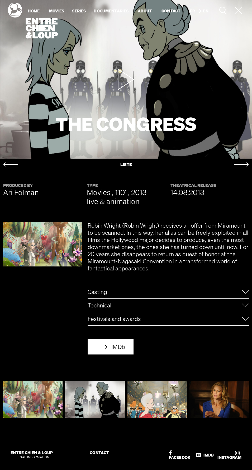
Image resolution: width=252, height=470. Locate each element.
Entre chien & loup (33, 21)
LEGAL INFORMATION (32, 457)
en (205, 10)
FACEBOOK (180, 455)
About (145, 10)
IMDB (205, 455)
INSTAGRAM (229, 455)
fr (192, 10)
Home (34, 10)
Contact (171, 10)
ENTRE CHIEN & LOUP (32, 452)
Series (79, 10)
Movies (56, 10)
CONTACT (99, 452)
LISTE (126, 164)
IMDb (118, 347)
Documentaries (111, 10)
